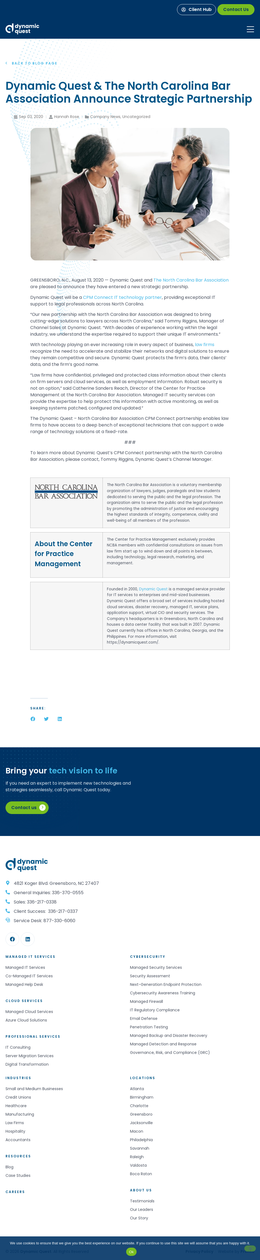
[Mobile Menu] (250, 29)
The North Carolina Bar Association (191, 280)
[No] (250, 1248)
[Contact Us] (236, 9)
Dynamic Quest (153, 589)
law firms (204, 344)
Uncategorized (136, 116)
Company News (105, 116)
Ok (131, 1252)
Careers (15, 1191)
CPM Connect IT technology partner (122, 297)
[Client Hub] (196, 9)
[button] (33, 719)
